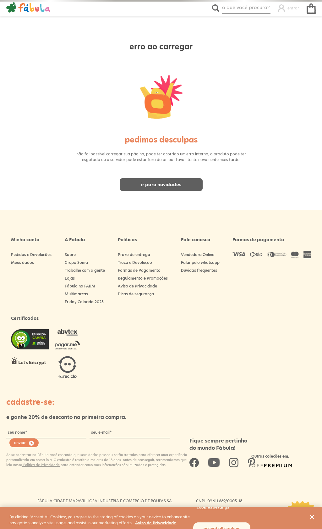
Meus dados (22, 262)
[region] (161, 518)
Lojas (70, 278)
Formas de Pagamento (139, 270)
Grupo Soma (76, 262)
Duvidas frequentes (199, 270)
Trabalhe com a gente (85, 270)
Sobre (70, 254)
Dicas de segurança (136, 294)
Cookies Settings (213, 507)
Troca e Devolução (135, 262)
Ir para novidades (161, 184)
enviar (20, 442)
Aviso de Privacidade (137, 286)
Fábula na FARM (80, 286)
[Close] (312, 517)
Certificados (25, 318)
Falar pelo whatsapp (200, 262)
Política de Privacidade (41, 465)
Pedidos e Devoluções (31, 254)
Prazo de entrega (134, 254)
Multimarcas (76, 294)
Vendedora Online (197, 254)
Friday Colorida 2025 (84, 301)
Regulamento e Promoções (143, 278)
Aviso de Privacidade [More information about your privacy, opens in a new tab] (155, 523)
